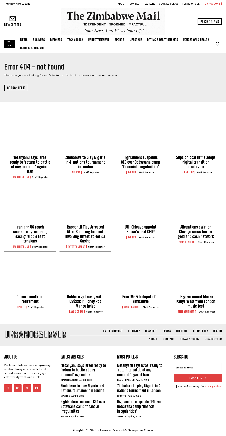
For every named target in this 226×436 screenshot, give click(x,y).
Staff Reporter (40, 177)
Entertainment (76, 247)
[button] (217, 43)
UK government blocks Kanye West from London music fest (195, 301)
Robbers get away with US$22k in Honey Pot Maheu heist (85, 301)
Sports (76, 172)
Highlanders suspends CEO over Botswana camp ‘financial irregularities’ (140, 162)
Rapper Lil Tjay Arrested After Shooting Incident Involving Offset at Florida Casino (85, 234)
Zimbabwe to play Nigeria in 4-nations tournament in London (85, 162)
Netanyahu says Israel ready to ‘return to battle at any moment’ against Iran (30, 164)
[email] (198, 368)
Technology (187, 172)
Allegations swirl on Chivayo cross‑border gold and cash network (196, 232)
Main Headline (21, 177)
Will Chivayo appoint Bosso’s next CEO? (140, 229)
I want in (198, 378)
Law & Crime (76, 312)
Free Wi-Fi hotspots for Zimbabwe (140, 299)
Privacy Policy (213, 386)
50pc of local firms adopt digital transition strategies (196, 162)
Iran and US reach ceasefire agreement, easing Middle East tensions (30, 234)
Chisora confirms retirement (30, 299)
